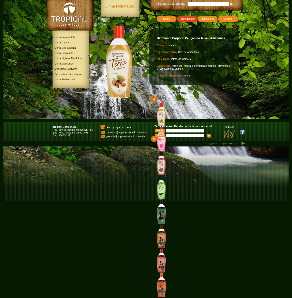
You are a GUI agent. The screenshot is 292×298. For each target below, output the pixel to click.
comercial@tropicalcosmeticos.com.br (126, 132)
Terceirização (187, 18)
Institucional (208, 18)
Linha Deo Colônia (65, 47)
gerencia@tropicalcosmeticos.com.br (126, 136)
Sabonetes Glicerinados (68, 74)
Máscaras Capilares (66, 68)
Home (166, 18)
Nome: (160, 130)
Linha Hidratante (64, 53)
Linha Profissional (65, 79)
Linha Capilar (62, 42)
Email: (160, 135)
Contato (228, 18)
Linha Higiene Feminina (68, 58)
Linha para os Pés (65, 37)
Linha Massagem (64, 63)
